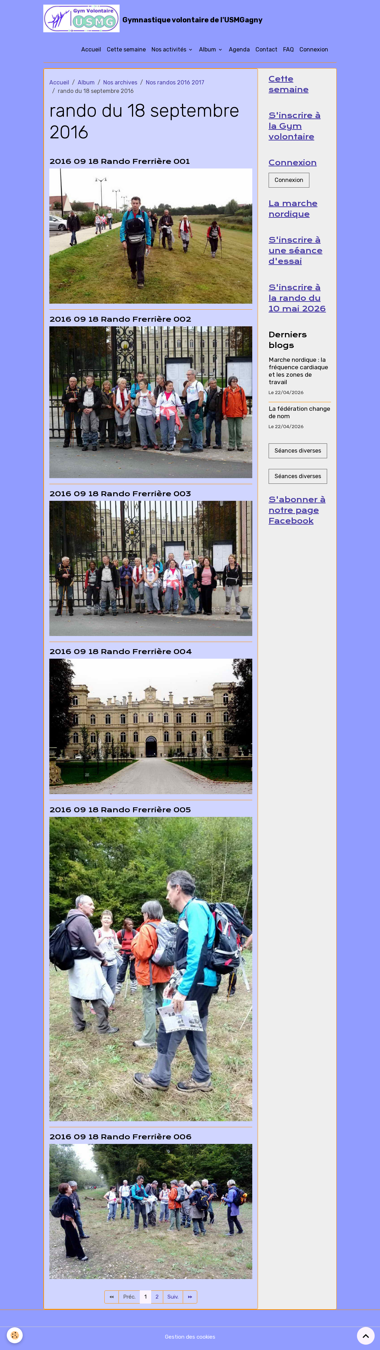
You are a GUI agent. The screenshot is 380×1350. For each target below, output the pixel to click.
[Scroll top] (366, 1336)
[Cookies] (15, 1335)
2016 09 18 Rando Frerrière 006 (120, 1139)
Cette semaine (126, 52)
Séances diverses (298, 457)
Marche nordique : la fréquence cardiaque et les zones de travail (298, 377)
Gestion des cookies (190, 1340)
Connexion (313, 52)
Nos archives (120, 85)
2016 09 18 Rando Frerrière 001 (119, 164)
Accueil (91, 52)
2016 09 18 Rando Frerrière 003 (120, 497)
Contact (266, 52)
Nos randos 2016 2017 (175, 85)
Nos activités (170, 52)
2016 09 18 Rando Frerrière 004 (120, 655)
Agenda (239, 52)
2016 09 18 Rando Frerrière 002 (120, 322)
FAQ (288, 52)
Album (208, 52)
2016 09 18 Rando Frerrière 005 (120, 812)
